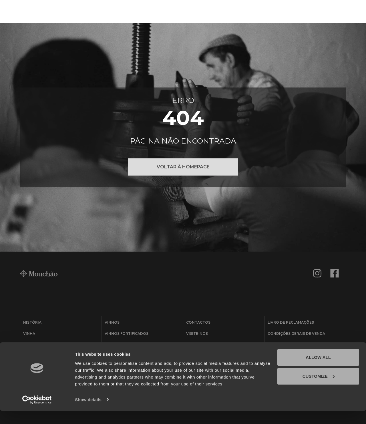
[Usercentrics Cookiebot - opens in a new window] (37, 413)
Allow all (318, 370)
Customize (319, 389)
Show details (88, 412)
